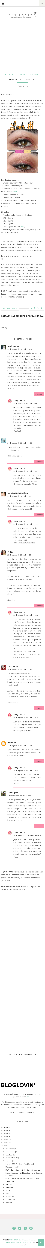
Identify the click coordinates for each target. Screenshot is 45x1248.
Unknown (11, 742)
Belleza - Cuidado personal (22, 74)
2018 (6, 1127)
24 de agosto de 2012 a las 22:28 (25, 524)
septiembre (11, 1158)
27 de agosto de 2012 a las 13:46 (19, 746)
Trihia (10, 552)
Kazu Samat (13, 666)
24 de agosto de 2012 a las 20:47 (19, 496)
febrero (9, 1199)
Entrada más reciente (13, 316)
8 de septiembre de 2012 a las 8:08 (20, 796)
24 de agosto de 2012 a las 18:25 (19, 349)
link (29, 1097)
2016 (6, 1133)
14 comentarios (10, 308)
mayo (8, 1190)
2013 (6, 1143)
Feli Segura (12, 792)
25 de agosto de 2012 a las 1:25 (19, 555)
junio (8, 1187)
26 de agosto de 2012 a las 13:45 (19, 669)
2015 (6, 1136)
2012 (6, 1146)
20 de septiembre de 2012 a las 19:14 (27, 835)
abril (8, 1193)
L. (8, 440)
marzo (9, 1196)
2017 (6, 1130)
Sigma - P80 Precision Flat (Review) (20, 1164)
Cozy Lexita (19, 400)
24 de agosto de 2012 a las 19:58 (19, 443)
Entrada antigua (35, 316)
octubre (9, 1155)
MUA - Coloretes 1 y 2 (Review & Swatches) (23, 1170)
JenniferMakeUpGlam (17, 493)
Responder (39, 394)
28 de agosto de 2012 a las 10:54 (25, 718)
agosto (9, 1161)
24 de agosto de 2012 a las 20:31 (25, 403)
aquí (15, 191)
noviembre (10, 1152)
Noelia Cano (13, 346)
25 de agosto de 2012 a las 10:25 (25, 615)
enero (8, 1202)
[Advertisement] (22, 48)
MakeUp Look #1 (12, 1167)
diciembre (10, 1149)
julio (8, 1184)
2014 (6, 1140)
